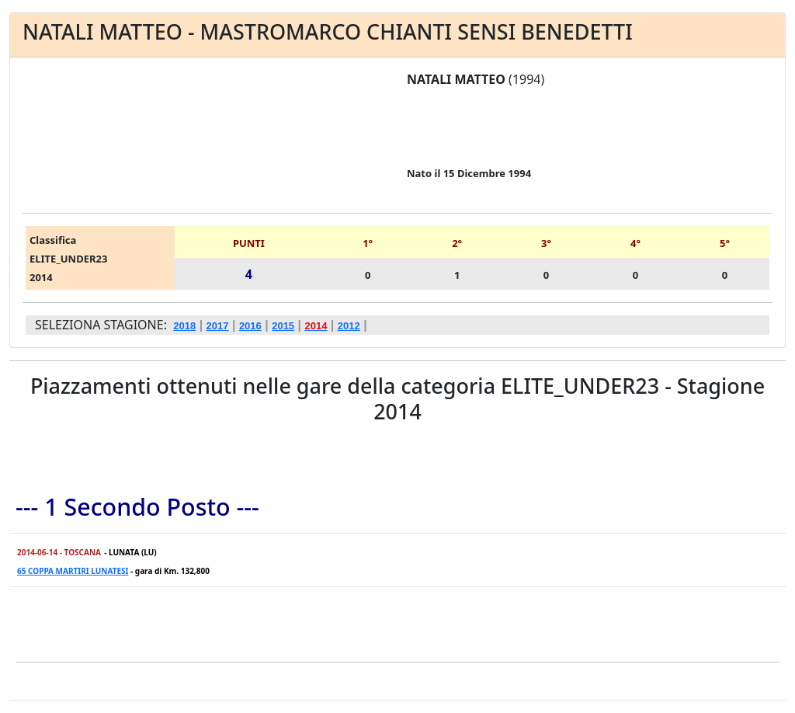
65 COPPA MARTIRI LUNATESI (72, 570)
